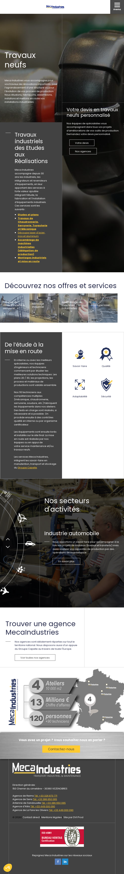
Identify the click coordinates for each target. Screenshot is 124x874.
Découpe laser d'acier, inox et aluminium (31, 234)
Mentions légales (51, 817)
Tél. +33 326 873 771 (45, 796)
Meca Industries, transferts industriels (55, 7)
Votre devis (82, 143)
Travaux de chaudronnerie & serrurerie (14, 305)
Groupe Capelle (27, 467)
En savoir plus (66, 561)
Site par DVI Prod (73, 817)
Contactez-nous (61, 749)
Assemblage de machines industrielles (72, 305)
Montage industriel (38, 305)
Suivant (8, 548)
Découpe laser (100, 305)
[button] (7, 867)
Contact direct (31, 817)
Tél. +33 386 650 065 (45, 799)
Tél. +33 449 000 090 (43, 806)
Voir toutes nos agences (35, 657)
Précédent (8, 538)
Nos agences (83, 151)
